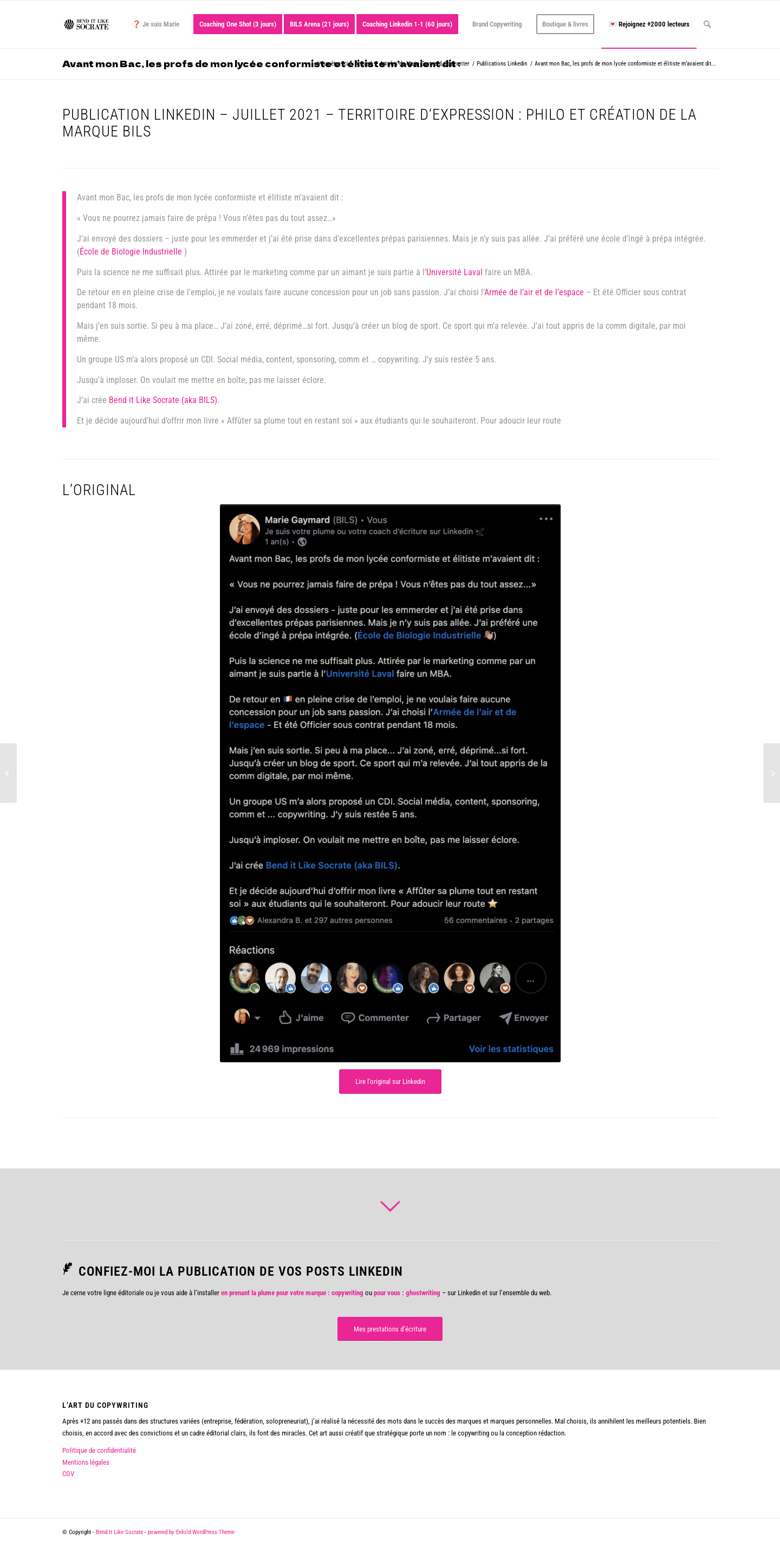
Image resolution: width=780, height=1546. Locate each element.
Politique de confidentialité (99, 1450)
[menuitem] (155, 24)
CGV (68, 1474)
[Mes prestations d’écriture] (390, 1329)
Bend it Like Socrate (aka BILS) (163, 400)
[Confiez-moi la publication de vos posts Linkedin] (68, 1269)
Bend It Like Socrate (119, 1532)
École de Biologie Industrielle (131, 251)
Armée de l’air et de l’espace (534, 292)
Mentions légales (85, 1462)
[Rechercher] (707, 24)
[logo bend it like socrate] (86, 24)
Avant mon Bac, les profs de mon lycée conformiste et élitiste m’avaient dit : (261, 63)
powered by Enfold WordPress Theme (191, 1532)
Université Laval (454, 272)
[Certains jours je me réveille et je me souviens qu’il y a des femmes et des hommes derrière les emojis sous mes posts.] (771, 773)
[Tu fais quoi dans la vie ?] (8, 773)
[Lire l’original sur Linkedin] (390, 1081)
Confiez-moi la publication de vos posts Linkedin (241, 1271)
